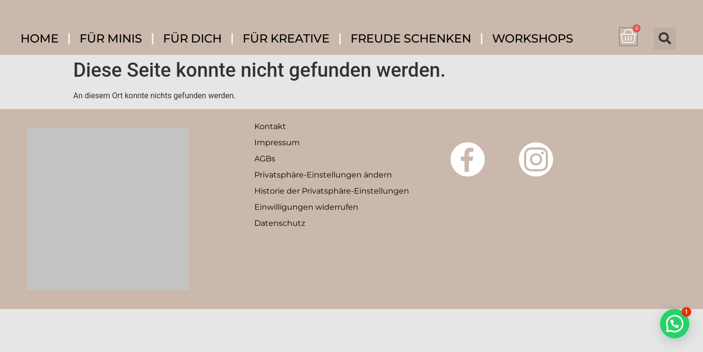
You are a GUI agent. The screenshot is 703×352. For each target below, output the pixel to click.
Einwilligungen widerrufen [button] (306, 207)
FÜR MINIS (111, 38)
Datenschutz (279, 223)
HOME (40, 38)
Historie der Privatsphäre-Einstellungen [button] (331, 191)
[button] (665, 38)
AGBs (264, 158)
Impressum (277, 142)
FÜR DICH (192, 38)
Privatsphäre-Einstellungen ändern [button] (323, 174)
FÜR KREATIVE (286, 38)
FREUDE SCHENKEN (411, 38)
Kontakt (270, 126)
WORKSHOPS (532, 38)
